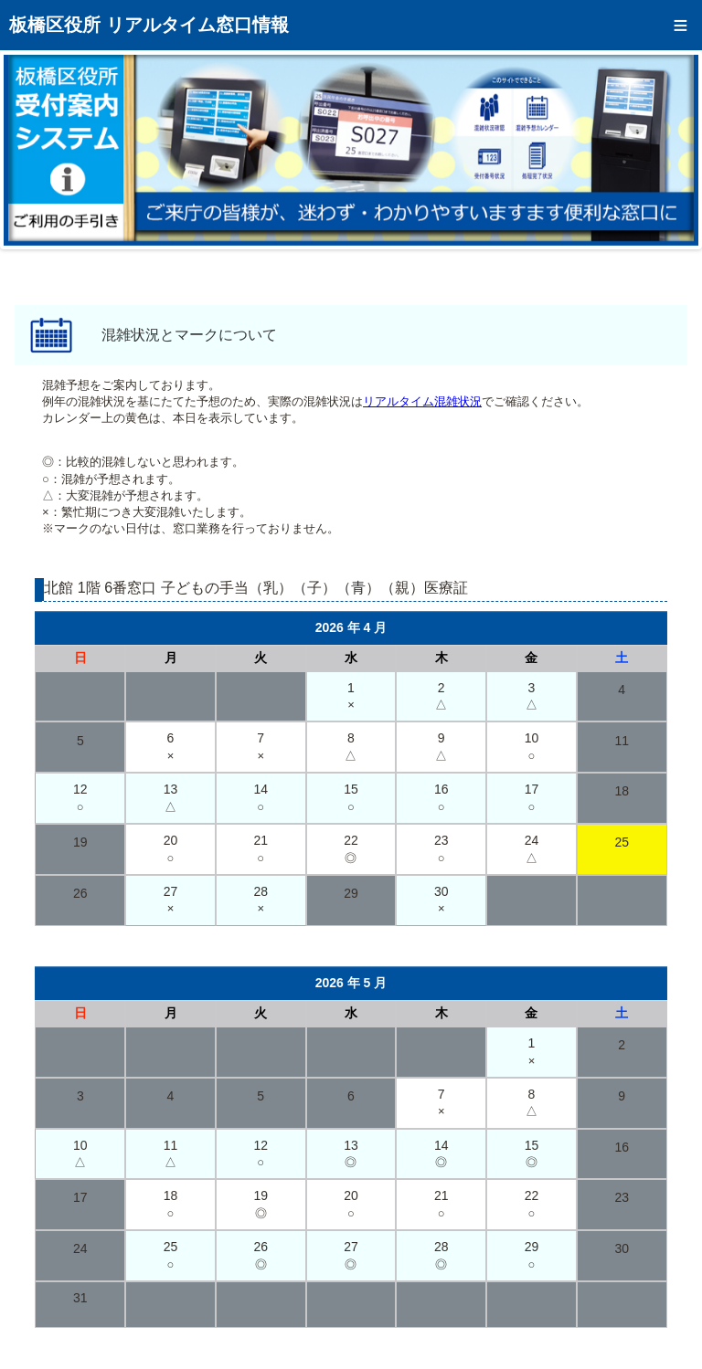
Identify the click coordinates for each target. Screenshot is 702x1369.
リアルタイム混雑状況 (422, 401)
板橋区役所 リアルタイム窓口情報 (149, 25)
